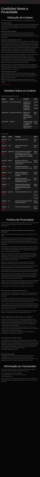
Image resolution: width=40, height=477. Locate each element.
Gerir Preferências (5, 84)
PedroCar (4, 2)
